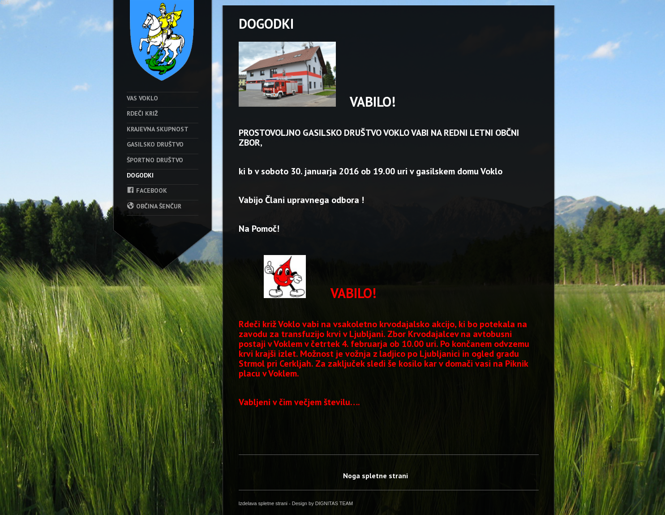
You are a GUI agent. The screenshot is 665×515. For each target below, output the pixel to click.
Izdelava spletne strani (263, 503)
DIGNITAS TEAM (334, 503)
